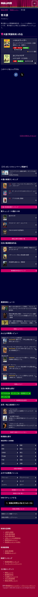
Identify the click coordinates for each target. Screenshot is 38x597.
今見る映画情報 (10, 578)
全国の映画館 (9, 551)
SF (2, 481)
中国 (3, 460)
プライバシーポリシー (28, 585)
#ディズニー (5, 397)
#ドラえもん (5, 393)
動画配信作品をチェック (18, 270)
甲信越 (4, 456)
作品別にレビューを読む (12, 542)
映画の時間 (4, 10)
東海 (21, 449)
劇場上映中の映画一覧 (18, 239)
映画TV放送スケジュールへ (18, 432)
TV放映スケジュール (11, 576)
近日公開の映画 (10, 536)
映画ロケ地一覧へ (18, 493)
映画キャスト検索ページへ (9, 514)
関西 (3, 449)
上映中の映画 (9, 532)
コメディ (4, 484)
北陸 (21, 456)
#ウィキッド (14, 393)
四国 (21, 460)
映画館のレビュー (10, 553)
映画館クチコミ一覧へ (18, 490)
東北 (21, 452)
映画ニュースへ (18, 329)
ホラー (22, 484)
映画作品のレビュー (11, 540)
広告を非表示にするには (28, 136)
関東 (21, 445)
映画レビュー (18, 384)
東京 (3, 445)
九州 (3, 463)
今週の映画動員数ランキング (9, 207)
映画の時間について (18, 509)
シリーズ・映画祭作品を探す (18, 400)
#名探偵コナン (25, 393)
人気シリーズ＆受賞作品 (12, 538)
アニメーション (24, 477)
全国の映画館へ (18, 468)
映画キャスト (14, 10)
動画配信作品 (9, 574)
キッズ (22, 481)
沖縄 (21, 463)
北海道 (4, 452)
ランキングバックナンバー (13, 564)
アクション (5, 477)
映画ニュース (9, 572)
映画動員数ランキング (12, 562)
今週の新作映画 (10, 534)
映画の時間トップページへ (9, 517)
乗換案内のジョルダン (13, 585)
